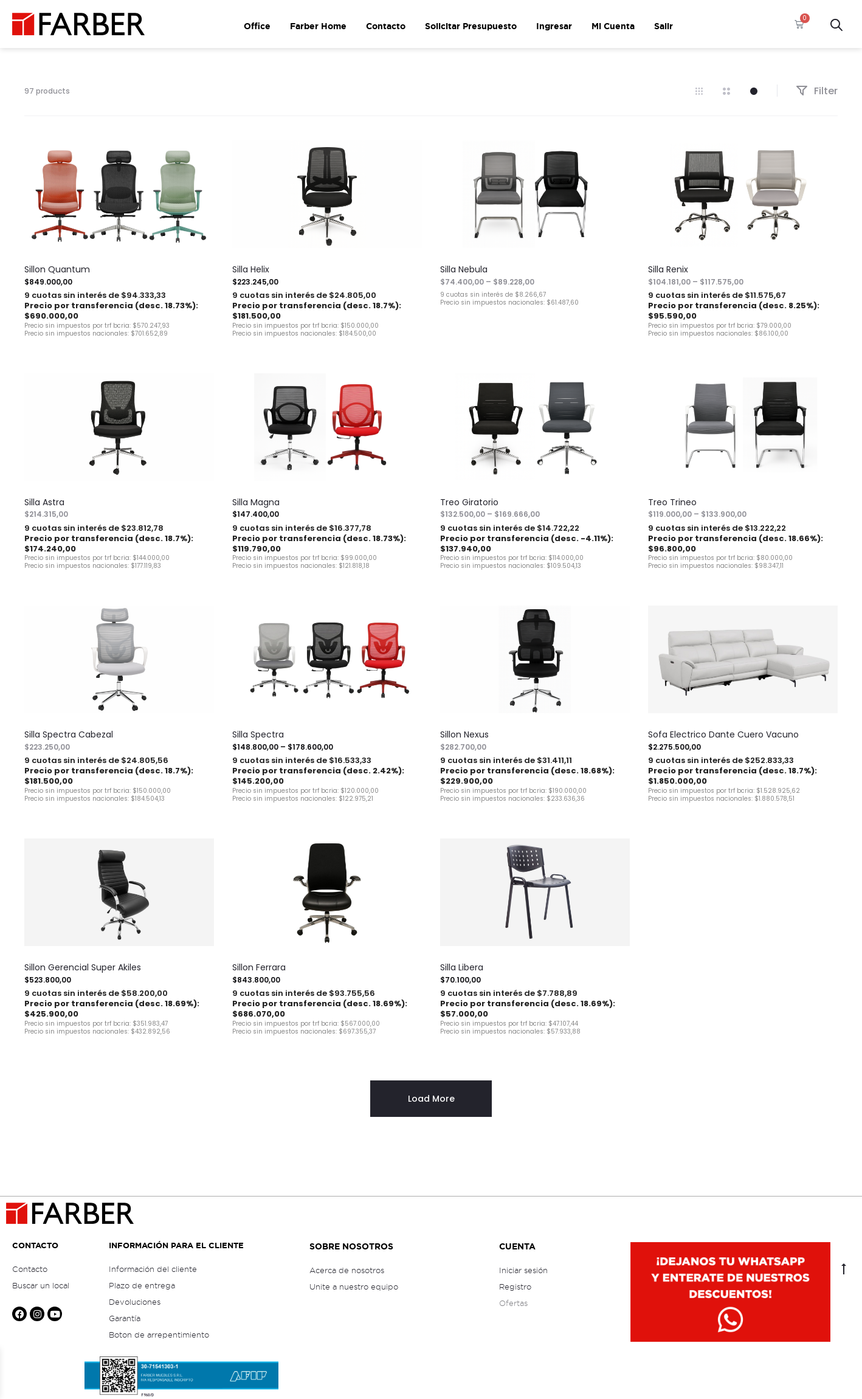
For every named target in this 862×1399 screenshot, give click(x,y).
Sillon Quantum (57, 269)
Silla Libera (461, 967)
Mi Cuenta (613, 26)
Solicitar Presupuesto (471, 26)
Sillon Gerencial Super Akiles (82, 967)
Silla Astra (44, 502)
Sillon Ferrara (259, 967)
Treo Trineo (672, 502)
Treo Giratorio (469, 502)
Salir (663, 26)
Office (257, 26)
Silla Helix (250, 269)
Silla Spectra (258, 734)
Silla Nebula (464, 269)
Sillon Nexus (464, 734)
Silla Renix (668, 269)
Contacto (385, 26)
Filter (817, 91)
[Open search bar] (836, 24)
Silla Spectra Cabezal (68, 734)
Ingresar (554, 26)
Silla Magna (256, 502)
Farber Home (318, 26)
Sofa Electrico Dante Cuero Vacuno (723, 734)
